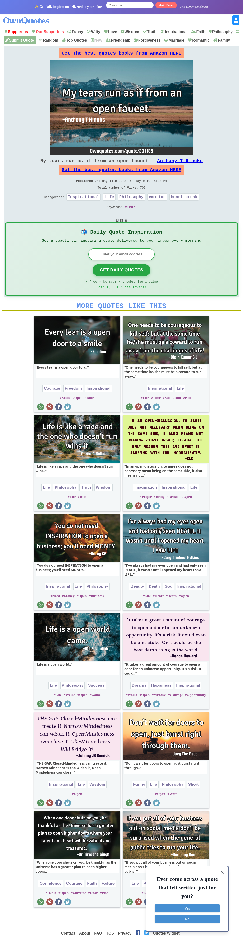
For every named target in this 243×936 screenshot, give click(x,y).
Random (50, 40)
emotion (157, 205)
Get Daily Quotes (121, 281)
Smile (66, 412)
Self (167, 412)
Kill (188, 412)
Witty (95, 32)
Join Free (166, 5)
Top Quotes (76, 40)
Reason (174, 511)
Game (96, 709)
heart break (184, 205)
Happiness (161, 700)
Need (56, 610)
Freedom (73, 403)
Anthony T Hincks (180, 164)
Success (96, 700)
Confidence (51, 898)
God (168, 601)
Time (157, 412)
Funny (77, 32)
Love (112, 32)
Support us (18, 32)
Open (78, 412)
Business (97, 610)
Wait (173, 808)
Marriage (176, 40)
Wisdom (131, 32)
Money (69, 610)
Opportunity (196, 709)
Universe (79, 907)
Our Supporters (50, 32)
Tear (131, 216)
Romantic (201, 40)
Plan (105, 907)
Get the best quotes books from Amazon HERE (121, 54)
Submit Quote (21, 40)
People (147, 511)
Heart (159, 610)
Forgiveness (149, 40)
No (187, 918)
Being (160, 511)
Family (224, 40)
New (98, 40)
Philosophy (222, 32)
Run (177, 412)
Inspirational (176, 32)
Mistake (160, 709)
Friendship (121, 40)
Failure (108, 898)
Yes (187, 908)
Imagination (145, 502)
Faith (200, 32)
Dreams (139, 700)
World (70, 709)
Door (90, 412)
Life (109, 205)
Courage (52, 403)
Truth (152, 32)
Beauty (137, 601)
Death (154, 601)
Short (193, 799)
